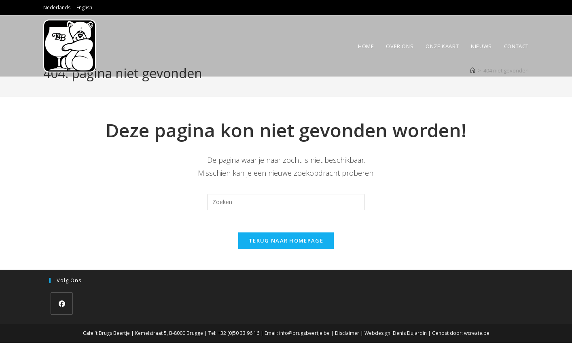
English (84, 7)
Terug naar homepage (286, 243)
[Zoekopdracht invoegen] (286, 202)
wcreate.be (476, 335)
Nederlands (56, 7)
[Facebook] (62, 306)
